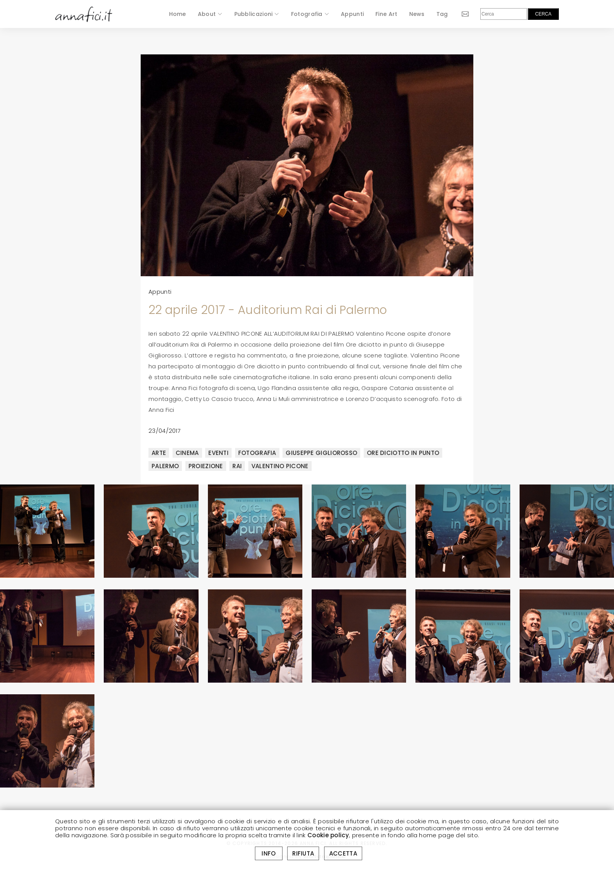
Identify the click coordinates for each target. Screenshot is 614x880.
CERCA (543, 14)
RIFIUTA (303, 853)
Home (177, 14)
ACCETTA (343, 853)
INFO (268, 853)
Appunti (352, 14)
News (417, 14)
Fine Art (386, 14)
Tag (442, 14)
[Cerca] (503, 14)
